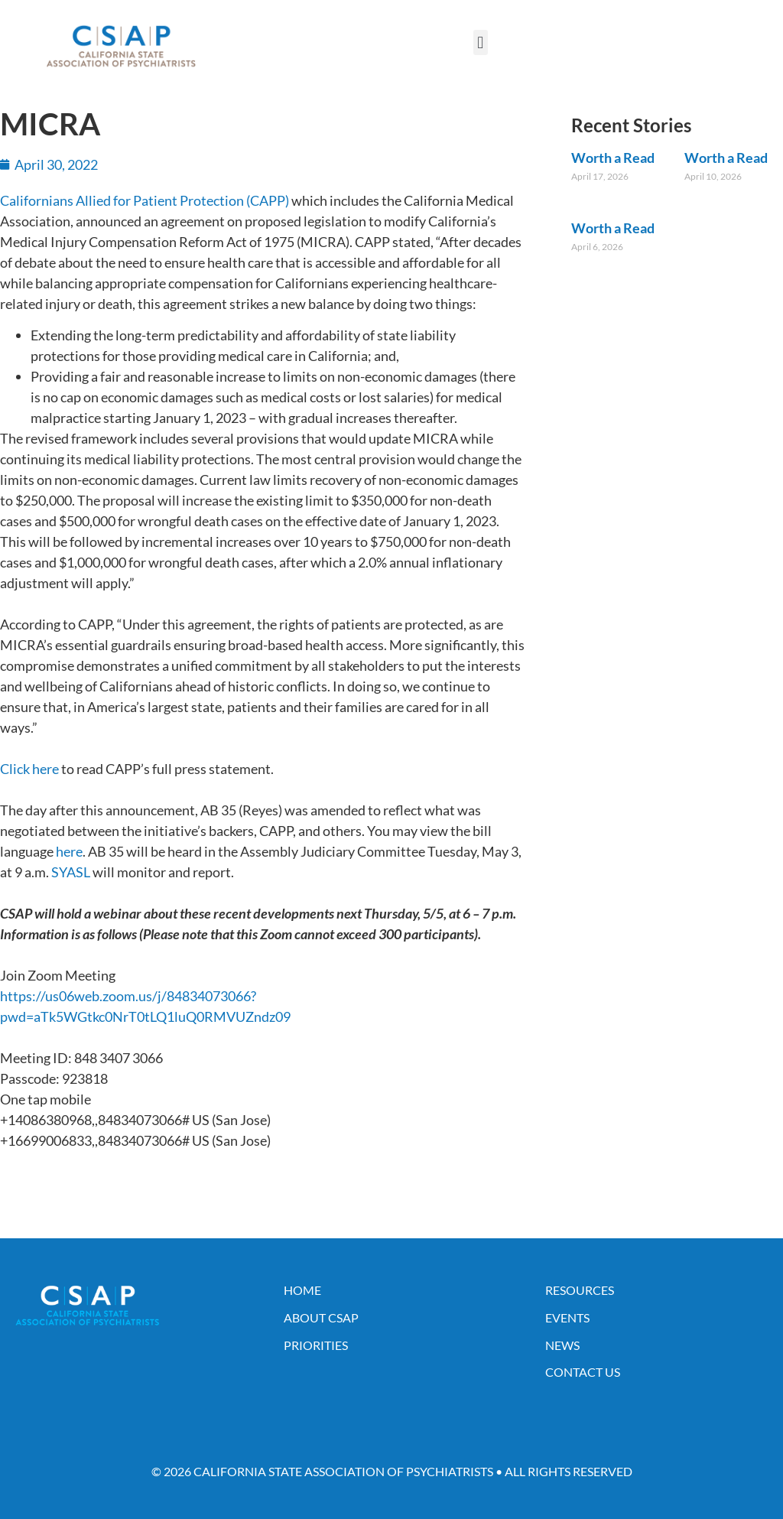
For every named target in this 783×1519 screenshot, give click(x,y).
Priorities (316, 1345)
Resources (579, 1290)
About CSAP (321, 1317)
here (69, 851)
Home (302, 1290)
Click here (29, 768)
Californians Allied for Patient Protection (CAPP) (144, 200)
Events (567, 1317)
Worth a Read (613, 157)
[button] (480, 42)
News (562, 1345)
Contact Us (582, 1371)
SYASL (70, 872)
